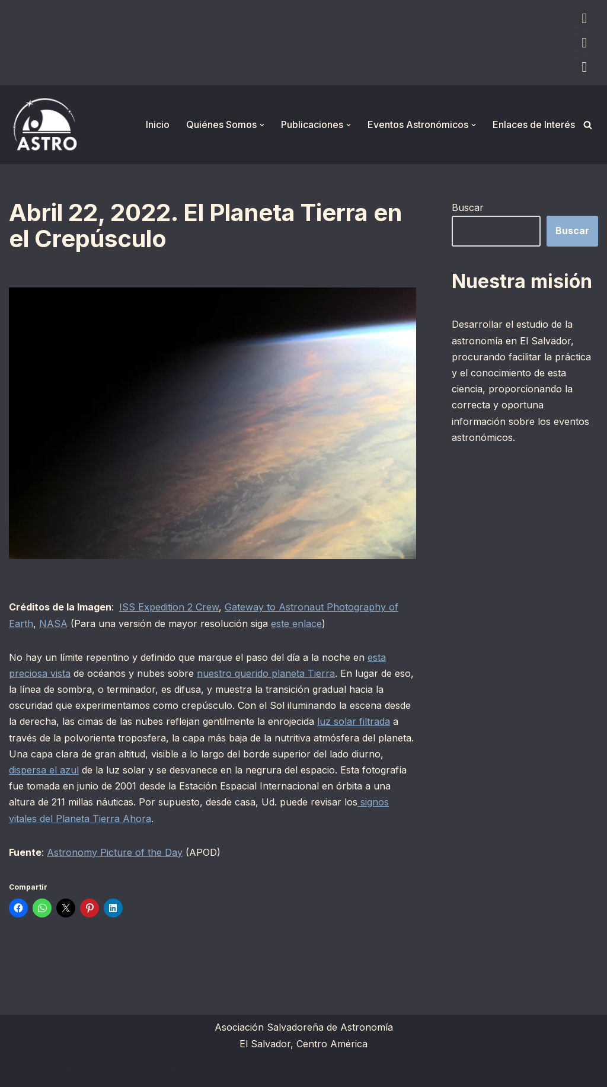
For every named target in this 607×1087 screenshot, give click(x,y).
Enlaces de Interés (534, 124)
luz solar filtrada (353, 721)
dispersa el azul (44, 770)
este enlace (296, 623)
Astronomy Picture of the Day (115, 852)
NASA (53, 623)
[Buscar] (587, 124)
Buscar (468, 207)
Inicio (158, 124)
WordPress (154, 1072)
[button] (262, 125)
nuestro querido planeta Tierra (266, 673)
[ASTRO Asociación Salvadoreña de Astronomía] (44, 125)
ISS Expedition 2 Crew (169, 607)
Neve (21, 1072)
